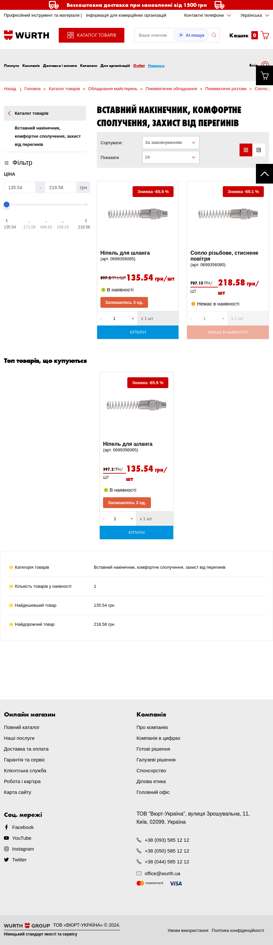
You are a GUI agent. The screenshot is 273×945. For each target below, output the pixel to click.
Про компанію (152, 727)
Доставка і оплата (60, 65)
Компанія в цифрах (158, 738)
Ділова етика (151, 781)
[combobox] (170, 142)
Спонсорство (151, 770)
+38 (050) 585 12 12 (167, 851)
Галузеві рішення (156, 759)
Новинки (156, 65)
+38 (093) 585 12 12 (167, 840)
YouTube (22, 838)
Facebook (23, 827)
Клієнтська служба (25, 770)
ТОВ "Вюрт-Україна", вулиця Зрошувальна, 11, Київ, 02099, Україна (193, 818)
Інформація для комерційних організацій (126, 15)
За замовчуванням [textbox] (163, 142)
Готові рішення (153, 749)
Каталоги (88, 65)
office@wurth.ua (162, 873)
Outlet (139, 65)
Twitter (19, 859)
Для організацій (115, 65)
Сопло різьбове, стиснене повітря (227, 259)
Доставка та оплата (26, 749)
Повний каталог (22, 727)
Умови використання (188, 930)
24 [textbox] (147, 157)
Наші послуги (19, 738)
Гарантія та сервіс (24, 759)
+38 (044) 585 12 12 (167, 861)
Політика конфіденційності (238, 930)
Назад (10, 88)
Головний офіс (153, 792)
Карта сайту (17, 792)
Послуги (11, 65)
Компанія (31, 65)
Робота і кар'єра (22, 781)
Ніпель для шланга (138, 256)
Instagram (23, 849)
